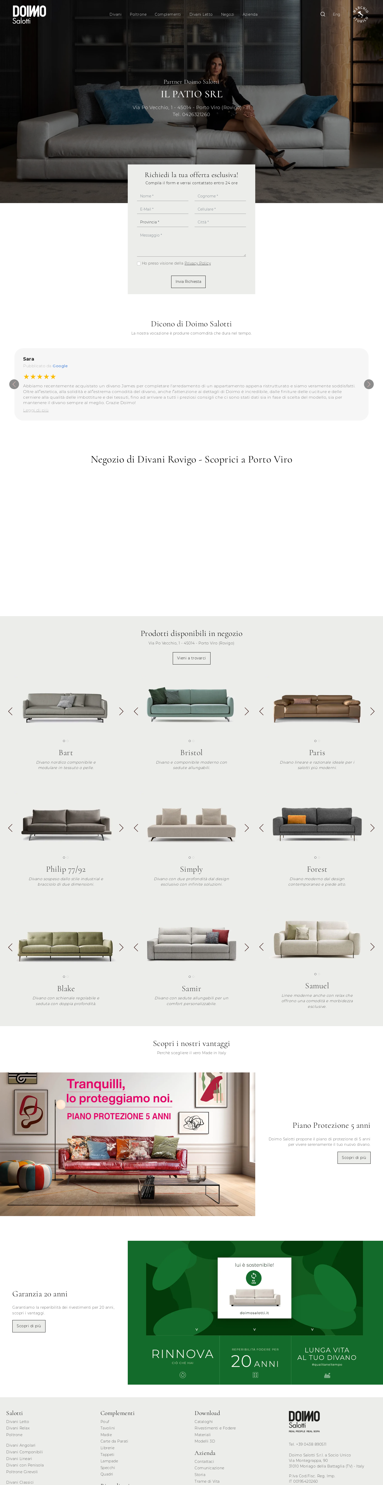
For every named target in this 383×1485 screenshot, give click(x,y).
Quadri (107, 1476)
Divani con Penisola (25, 1467)
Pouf (105, 1424)
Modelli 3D (205, 1444)
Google (60, 368)
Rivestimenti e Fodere (215, 1430)
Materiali (203, 1437)
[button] (121, 715)
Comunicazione (209, 1470)
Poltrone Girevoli (22, 1474)
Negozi (228, 14)
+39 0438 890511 (311, 1447)
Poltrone (139, 14)
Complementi (169, 14)
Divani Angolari (21, 1448)
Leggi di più (36, 412)
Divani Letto (202, 14)
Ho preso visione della (176, 266)
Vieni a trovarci (191, 660)
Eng (334, 14)
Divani (116, 14)
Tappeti (108, 1457)
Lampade (109, 1463)
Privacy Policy (198, 266)
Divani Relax (18, 1430)
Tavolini (108, 1430)
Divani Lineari (19, 1461)
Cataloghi (204, 1424)
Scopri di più (354, 1160)
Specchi (108, 1470)
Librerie (108, 1450)
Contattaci (204, 1464)
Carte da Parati (115, 1444)
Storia (200, 1477)
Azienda (251, 14)
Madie (106, 1437)
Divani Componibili (24, 1454)
